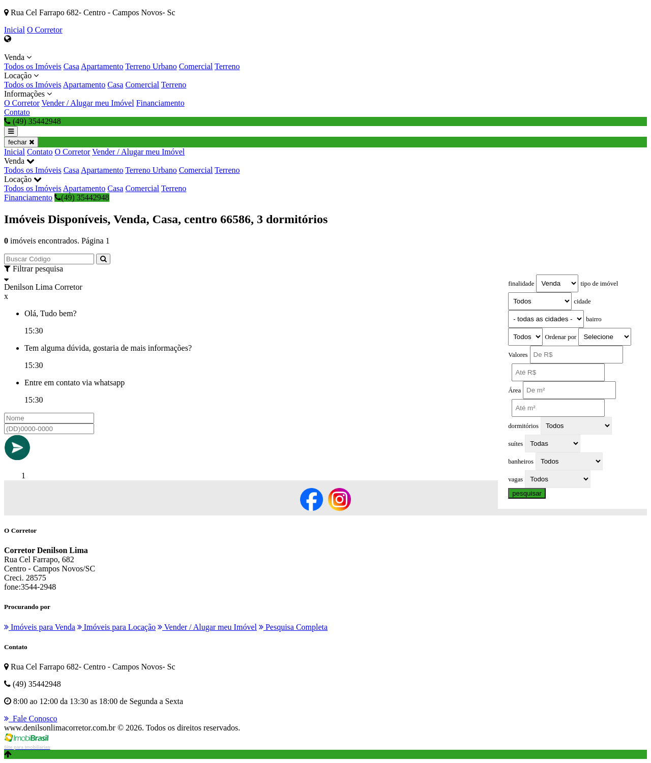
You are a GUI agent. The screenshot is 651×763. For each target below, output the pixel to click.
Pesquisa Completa (293, 627)
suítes (515, 443)
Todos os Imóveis (33, 66)
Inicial (14, 29)
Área (514, 390)
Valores (517, 354)
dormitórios (523, 426)
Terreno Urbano (151, 66)
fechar (21, 142)
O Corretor (45, 29)
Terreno (227, 66)
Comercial (196, 66)
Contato (17, 112)
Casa (71, 66)
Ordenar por (560, 337)
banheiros (521, 461)
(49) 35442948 (81, 197)
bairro (594, 319)
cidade (582, 301)
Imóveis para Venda (39, 627)
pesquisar (527, 493)
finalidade (521, 283)
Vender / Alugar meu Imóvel (87, 103)
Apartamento (102, 66)
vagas (515, 479)
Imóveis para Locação (116, 627)
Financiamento (160, 103)
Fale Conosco (30, 718)
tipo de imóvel (599, 283)
